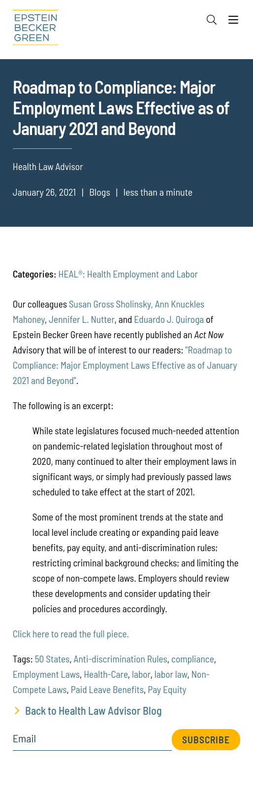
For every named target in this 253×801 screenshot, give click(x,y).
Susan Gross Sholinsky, (111, 304)
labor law (171, 674)
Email (24, 738)
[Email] (92, 741)
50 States (52, 658)
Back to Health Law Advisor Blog (93, 710)
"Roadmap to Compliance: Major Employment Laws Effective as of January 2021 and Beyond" (125, 365)
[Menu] (233, 22)
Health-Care (106, 674)
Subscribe (206, 739)
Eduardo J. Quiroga (169, 319)
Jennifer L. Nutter (81, 319)
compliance (192, 658)
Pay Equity (167, 689)
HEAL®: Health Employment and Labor (128, 273)
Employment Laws (46, 674)
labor (141, 674)
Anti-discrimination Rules (120, 658)
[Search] (212, 20)
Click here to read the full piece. (71, 633)
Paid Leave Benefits (107, 689)
